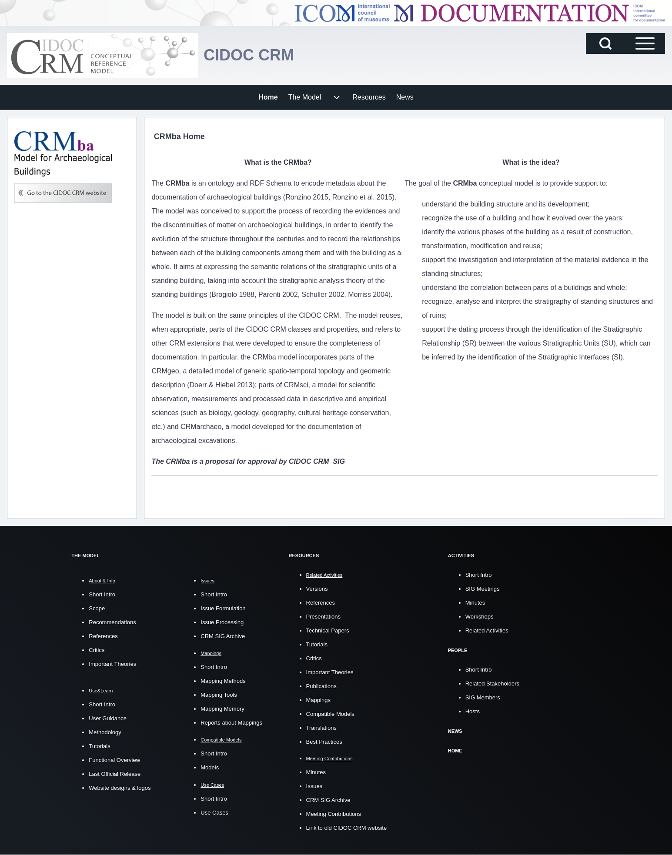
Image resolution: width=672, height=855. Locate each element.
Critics (96, 650)
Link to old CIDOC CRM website (346, 828)
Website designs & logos (119, 788)
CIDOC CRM (249, 55)
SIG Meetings (482, 589)
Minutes (316, 772)
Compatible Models (330, 714)
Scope (97, 608)
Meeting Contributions (333, 814)
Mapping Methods (223, 681)
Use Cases (214, 812)
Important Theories (112, 664)
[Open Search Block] (605, 43)
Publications (321, 686)
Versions (317, 589)
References (103, 636)
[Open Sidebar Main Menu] (645, 43)
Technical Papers (327, 630)
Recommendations (112, 622)
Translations (321, 728)
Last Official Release (114, 774)
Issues (314, 786)
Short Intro (102, 594)
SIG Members (482, 697)
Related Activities (486, 630)
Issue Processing (222, 622)
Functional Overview (114, 760)
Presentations (323, 616)
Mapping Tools (219, 695)
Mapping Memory (222, 708)
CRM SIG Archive (223, 636)
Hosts (472, 711)
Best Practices (324, 742)
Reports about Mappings (231, 722)
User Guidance (108, 718)
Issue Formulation (223, 608)
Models (210, 767)
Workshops (479, 616)
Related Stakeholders (492, 683)
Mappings (318, 700)
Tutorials (99, 746)
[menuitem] (268, 97)
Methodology (105, 732)
